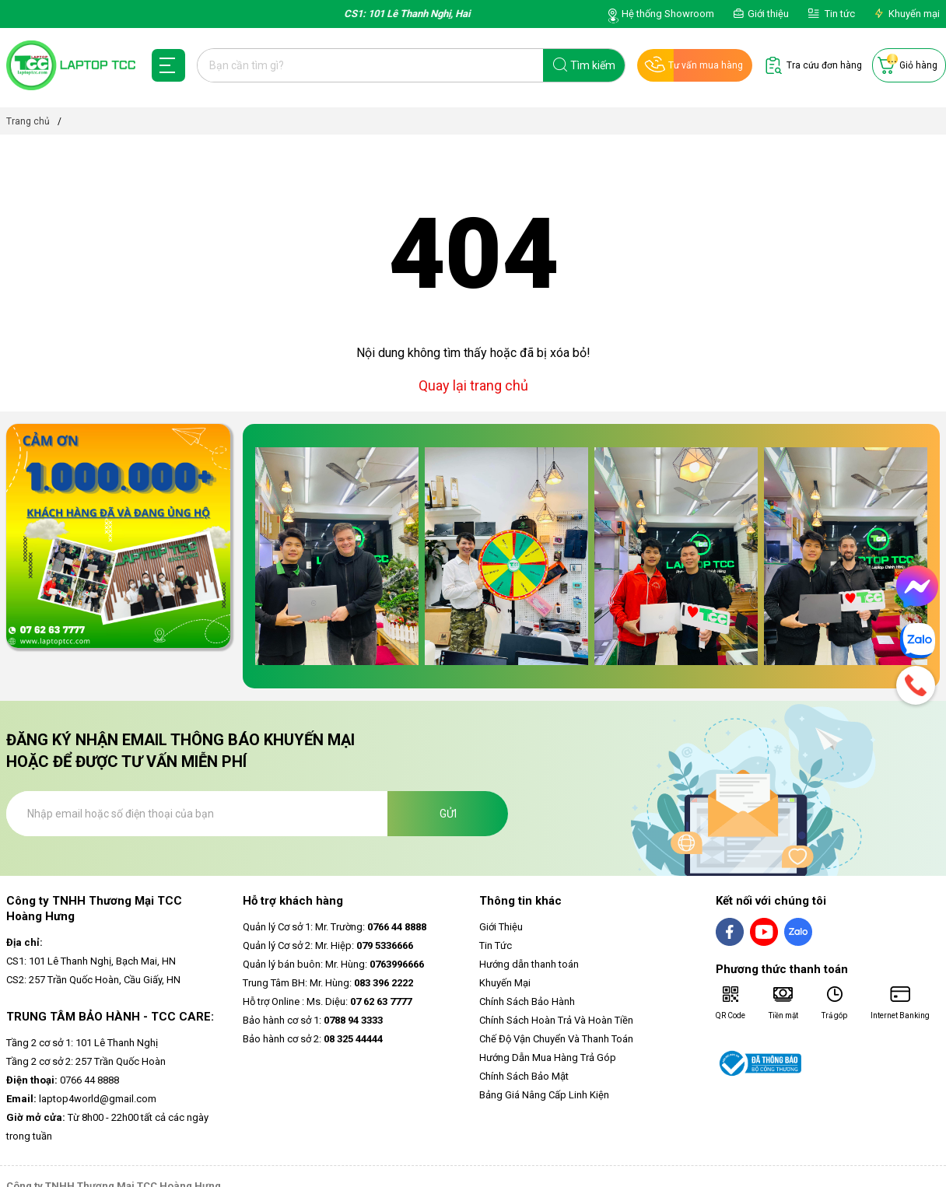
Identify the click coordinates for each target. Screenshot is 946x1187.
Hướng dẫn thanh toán (529, 964)
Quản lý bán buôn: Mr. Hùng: (333, 964)
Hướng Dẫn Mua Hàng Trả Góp (547, 1057)
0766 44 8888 (62, 1080)
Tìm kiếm (592, 65)
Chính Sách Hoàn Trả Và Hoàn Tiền (556, 1020)
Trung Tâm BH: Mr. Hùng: (328, 983)
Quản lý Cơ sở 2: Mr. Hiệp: (328, 945)
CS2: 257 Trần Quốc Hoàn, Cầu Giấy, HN (93, 980)
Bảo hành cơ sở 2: (313, 1039)
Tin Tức (495, 945)
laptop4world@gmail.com (81, 1099)
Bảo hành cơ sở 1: (313, 1020)
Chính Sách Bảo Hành (527, 1001)
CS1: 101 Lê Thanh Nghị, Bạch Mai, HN (91, 961)
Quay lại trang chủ (473, 385)
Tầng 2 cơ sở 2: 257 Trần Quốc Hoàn (86, 1061)
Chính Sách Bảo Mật (524, 1076)
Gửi (448, 813)
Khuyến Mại (505, 983)
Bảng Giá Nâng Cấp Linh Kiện (544, 1095)
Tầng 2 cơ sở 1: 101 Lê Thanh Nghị (82, 1043)
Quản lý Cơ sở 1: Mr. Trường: (334, 927)
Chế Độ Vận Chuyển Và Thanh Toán (556, 1039)
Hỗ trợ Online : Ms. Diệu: (327, 1001)
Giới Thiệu (501, 927)
